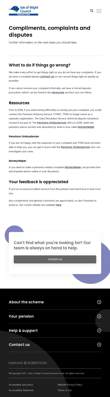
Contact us (55, 260)
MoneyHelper (86, 127)
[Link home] (23, 11)
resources (58, 92)
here (58, 205)
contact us (47, 76)
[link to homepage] (28, 363)
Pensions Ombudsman (51, 122)
